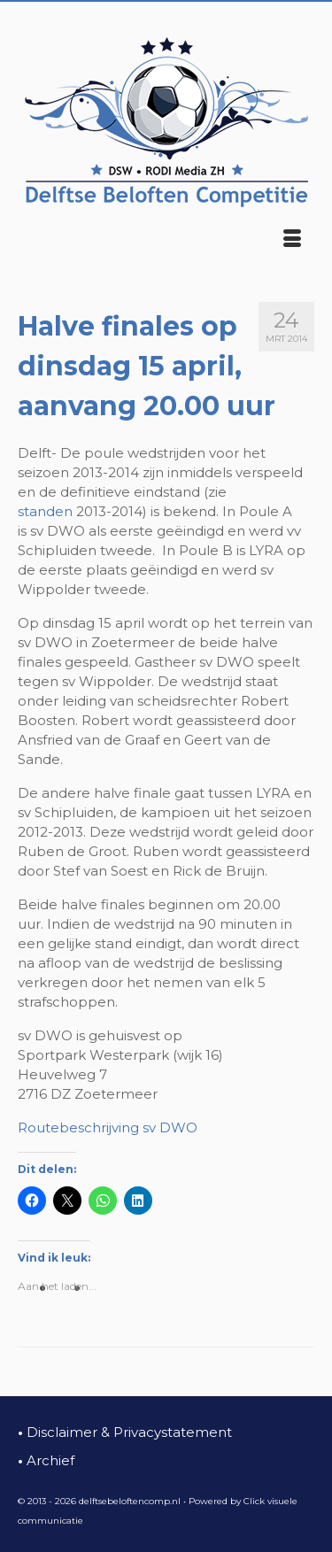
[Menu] (292, 240)
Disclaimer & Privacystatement (125, 1432)
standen (45, 511)
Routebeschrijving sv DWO (107, 1127)
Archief (46, 1460)
